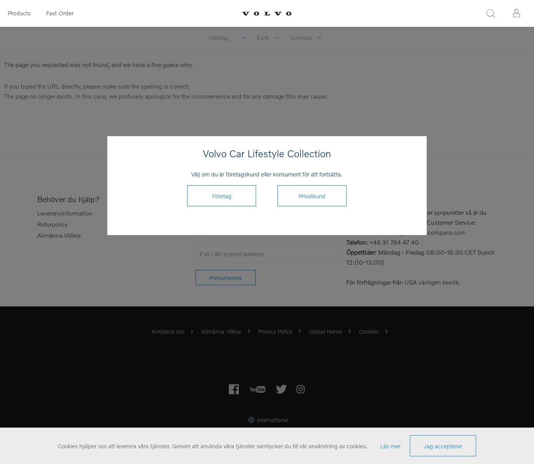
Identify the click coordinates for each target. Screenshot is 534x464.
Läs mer (390, 446)
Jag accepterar (443, 446)
